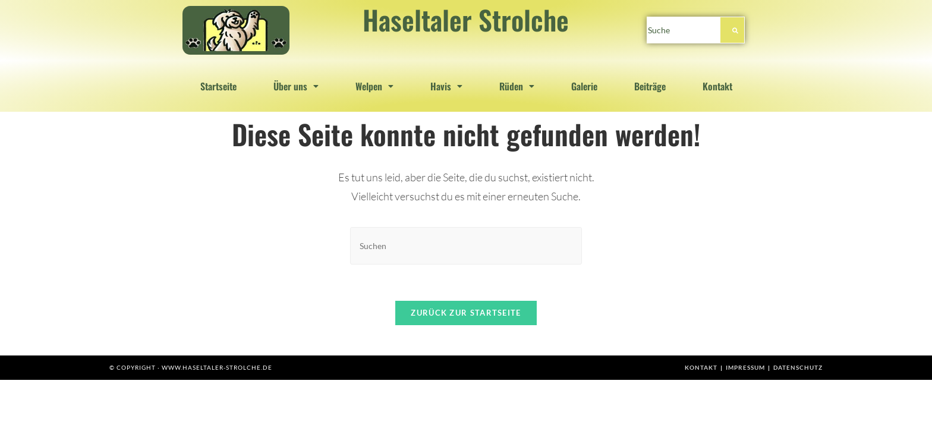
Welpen (374, 86)
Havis (446, 86)
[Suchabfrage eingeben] (466, 246)
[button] (296, 86)
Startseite (218, 86)
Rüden (516, 86)
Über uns (296, 86)
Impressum (745, 367)
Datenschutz (798, 367)
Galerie (584, 86)
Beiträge (650, 86)
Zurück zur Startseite (466, 312)
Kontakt (717, 86)
